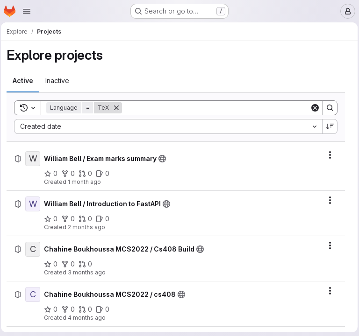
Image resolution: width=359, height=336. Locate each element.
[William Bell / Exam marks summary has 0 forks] (71, 173)
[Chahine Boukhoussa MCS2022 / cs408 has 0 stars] (53, 309)
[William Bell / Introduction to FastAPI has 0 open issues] (105, 219)
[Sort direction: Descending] (327, 126)
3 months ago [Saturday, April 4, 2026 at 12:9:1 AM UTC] (89, 272)
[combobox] (168, 126)
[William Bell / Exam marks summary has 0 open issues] (105, 173)
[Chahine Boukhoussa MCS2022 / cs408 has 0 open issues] (105, 309)
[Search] (216, 107)
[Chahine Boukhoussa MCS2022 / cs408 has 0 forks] (71, 309)
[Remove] (119, 107)
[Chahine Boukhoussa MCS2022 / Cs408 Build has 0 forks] (71, 264)
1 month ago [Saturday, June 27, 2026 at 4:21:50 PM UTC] (87, 181)
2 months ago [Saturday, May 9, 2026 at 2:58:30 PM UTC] (89, 227)
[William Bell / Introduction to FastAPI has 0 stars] (53, 219)
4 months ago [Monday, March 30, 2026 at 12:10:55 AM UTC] (89, 317)
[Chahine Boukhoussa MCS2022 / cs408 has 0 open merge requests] (88, 309)
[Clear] (312, 107)
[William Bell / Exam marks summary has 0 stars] (53, 173)
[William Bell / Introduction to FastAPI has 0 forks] (71, 219)
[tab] (25, 80)
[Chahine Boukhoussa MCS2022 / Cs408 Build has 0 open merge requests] (88, 264)
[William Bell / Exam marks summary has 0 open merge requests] (88, 173)
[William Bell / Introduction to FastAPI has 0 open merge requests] (88, 219)
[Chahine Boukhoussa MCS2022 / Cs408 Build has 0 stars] (53, 264)
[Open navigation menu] (26, 11)
